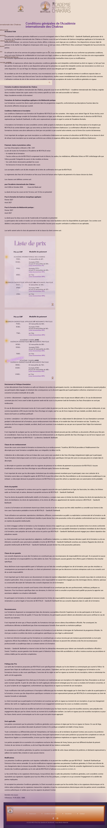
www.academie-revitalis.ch (66, 769)
